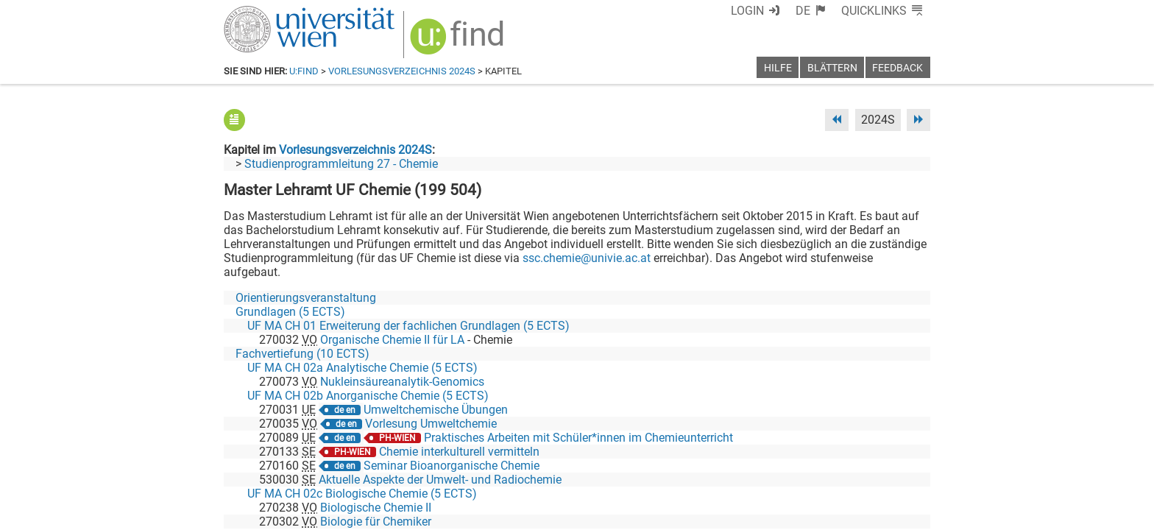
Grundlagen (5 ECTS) (290, 312)
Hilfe (778, 68)
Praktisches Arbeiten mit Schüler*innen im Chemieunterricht (578, 438)
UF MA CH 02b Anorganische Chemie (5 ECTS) (368, 396)
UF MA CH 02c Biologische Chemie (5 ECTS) (362, 494)
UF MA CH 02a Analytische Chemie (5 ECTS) (362, 368)
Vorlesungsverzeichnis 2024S (401, 71)
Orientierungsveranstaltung (306, 298)
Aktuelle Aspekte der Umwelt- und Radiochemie (440, 480)
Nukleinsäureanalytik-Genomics (402, 382)
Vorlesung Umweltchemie (431, 424)
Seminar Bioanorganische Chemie (451, 466)
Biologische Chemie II (375, 508)
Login (747, 11)
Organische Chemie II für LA (392, 340)
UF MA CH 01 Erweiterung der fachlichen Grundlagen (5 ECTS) (408, 326)
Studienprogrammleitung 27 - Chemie (341, 164)
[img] (459, 42)
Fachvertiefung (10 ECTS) (302, 354)
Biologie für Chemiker (375, 522)
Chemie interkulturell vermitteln (459, 452)
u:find (304, 71)
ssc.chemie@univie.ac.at (587, 258)
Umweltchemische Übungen (436, 410)
